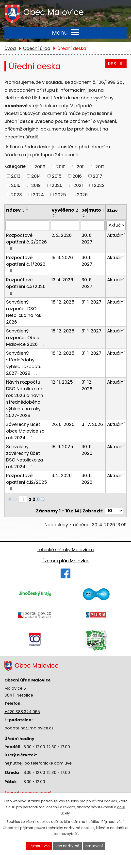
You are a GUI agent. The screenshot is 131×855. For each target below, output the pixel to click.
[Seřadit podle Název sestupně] (27, 210)
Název (15, 210)
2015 (57, 176)
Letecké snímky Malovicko (65, 550)
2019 (36, 185)
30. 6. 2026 (87, 449)
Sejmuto (93, 210)
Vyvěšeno (64, 210)
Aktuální (116, 235)
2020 (57, 185)
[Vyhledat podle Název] (27, 225)
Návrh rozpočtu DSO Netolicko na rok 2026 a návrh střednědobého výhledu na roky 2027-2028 (25, 398)
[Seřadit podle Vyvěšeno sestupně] (54, 217)
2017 (97, 176)
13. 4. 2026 (62, 280)
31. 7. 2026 (92, 424)
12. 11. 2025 (62, 382)
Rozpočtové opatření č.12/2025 (26, 481)
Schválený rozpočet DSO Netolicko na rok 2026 (23, 312)
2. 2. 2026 (61, 235)
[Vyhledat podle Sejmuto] (93, 225)
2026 (82, 194)
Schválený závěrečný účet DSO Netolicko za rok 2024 (24, 456)
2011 (80, 167)
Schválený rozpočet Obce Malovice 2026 (26, 337)
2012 (100, 167)
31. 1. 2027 (91, 302)
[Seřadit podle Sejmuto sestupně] (84, 217)
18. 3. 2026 (62, 257)
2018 (15, 185)
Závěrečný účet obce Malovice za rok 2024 (25, 431)
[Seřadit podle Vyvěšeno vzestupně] (54, 215)
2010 (61, 167)
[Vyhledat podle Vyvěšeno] (65, 225)
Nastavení (94, 845)
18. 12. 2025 (62, 302)
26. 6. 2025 (63, 424)
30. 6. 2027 (87, 238)
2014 (36, 176)
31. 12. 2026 (87, 385)
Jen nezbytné (67, 845)
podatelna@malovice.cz (28, 728)
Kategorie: (15, 166)
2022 (99, 185)
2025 (60, 194)
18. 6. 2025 (62, 446)
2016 (77, 176)
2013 (15, 176)
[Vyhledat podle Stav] (116, 225)
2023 (16, 194)
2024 (38, 194)
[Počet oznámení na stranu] (114, 510)
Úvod (10, 48)
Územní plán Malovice (65, 561)
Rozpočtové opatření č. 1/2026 (25, 263)
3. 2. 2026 (61, 475)
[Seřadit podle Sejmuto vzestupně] (84, 215)
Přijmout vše (39, 845)
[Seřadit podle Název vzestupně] (27, 208)
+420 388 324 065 (22, 712)
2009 (39, 167)
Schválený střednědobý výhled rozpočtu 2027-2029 (24, 363)
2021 (78, 185)
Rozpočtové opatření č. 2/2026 (26, 241)
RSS (116, 63)
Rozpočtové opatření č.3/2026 (26, 286)
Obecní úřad (36, 48)
